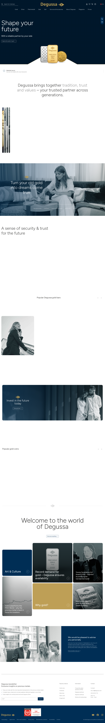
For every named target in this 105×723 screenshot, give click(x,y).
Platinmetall (31, 9)
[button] (95, 4)
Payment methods (79, 694)
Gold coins (62, 688)
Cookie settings (4, 719)
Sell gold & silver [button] (37, 208)
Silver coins (62, 695)
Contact (93, 688)
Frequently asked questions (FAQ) (79, 688)
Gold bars (61, 690)
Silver (23, 9)
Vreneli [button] (75, 208)
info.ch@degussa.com (96, 690)
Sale (39, 9)
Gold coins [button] (68, 208)
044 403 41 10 (94, 693)
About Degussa (70, 9)
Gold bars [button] (46, 208)
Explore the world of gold (9, 41)
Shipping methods (79, 692)
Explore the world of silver (12, 149)
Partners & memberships (81, 697)
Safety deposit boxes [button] (57, 208)
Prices (90, 9)
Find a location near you (74, 653)
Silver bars (61, 693)
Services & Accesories (56, 9)
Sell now (26, 197)
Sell (45, 9)
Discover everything (52, 538)
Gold (16, 9)
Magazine (82, 9)
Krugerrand (62, 698)
